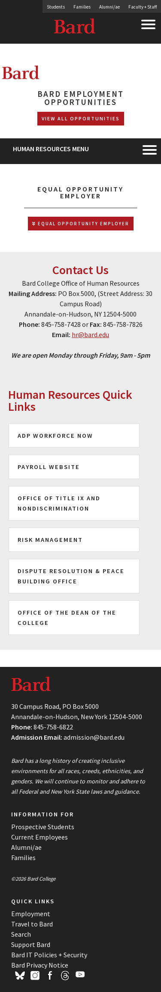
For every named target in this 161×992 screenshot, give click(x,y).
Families (82, 7)
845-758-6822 (53, 727)
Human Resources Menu (51, 148)
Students (56, 7)
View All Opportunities (81, 118)
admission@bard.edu (94, 737)
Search (21, 934)
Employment (30, 913)
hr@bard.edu (90, 334)
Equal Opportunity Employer (80, 223)
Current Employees (39, 837)
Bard (75, 28)
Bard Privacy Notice (39, 965)
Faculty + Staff (142, 7)
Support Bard (30, 944)
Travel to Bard (32, 924)
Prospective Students (42, 826)
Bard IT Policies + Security (49, 954)
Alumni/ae (109, 7)
